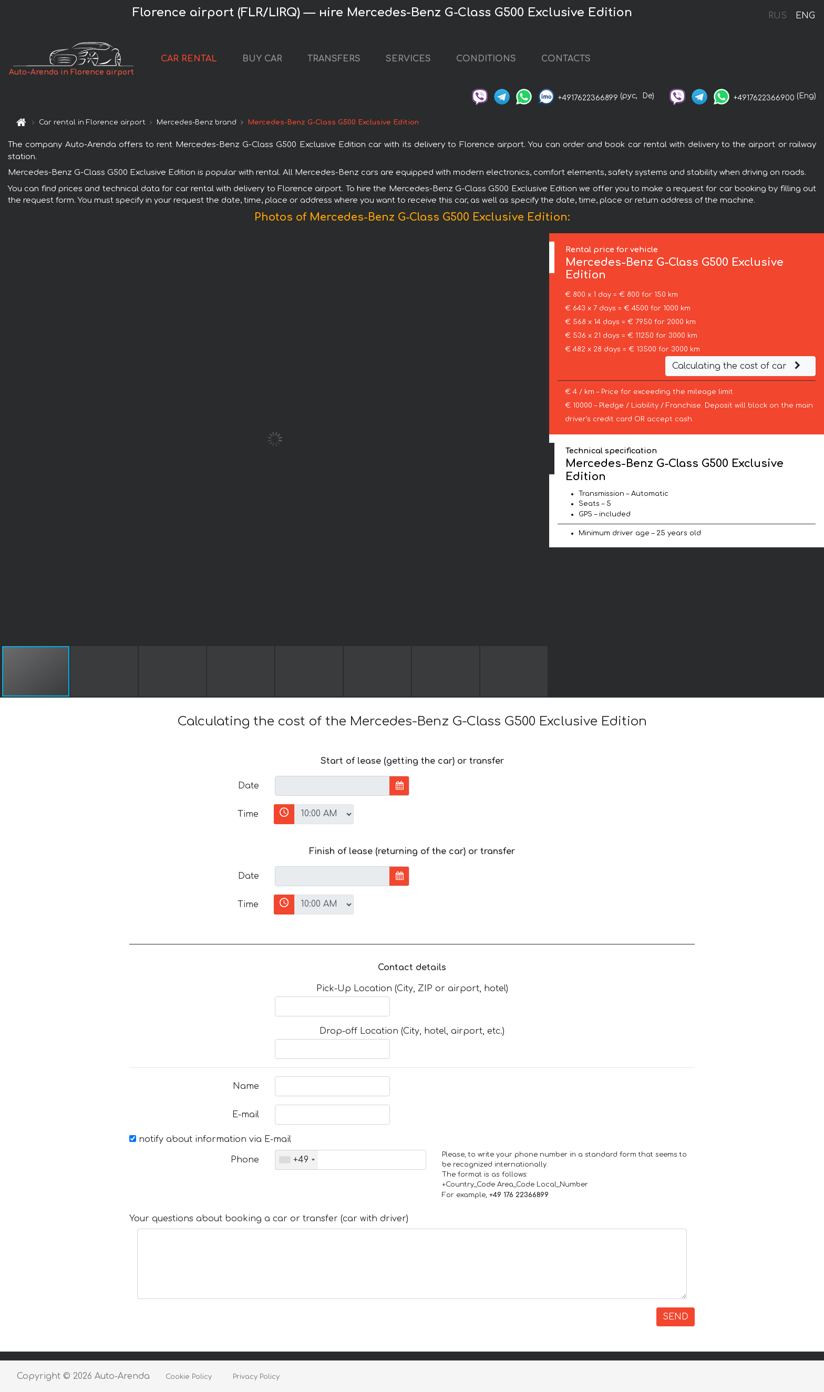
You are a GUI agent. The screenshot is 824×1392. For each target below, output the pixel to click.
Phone (245, 1160)
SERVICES (408, 59)
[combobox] (296, 1159)
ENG (805, 15)
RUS (777, 15)
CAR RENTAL (189, 59)
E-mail (245, 1114)
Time (248, 814)
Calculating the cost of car (738, 366)
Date (248, 786)
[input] (332, 786)
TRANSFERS (333, 59)
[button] (539, 439)
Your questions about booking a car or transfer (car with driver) (268, 1218)
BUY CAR (262, 59)
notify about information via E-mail (210, 1139)
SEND (675, 1317)
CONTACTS (566, 59)
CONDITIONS (486, 59)
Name (246, 1086)
